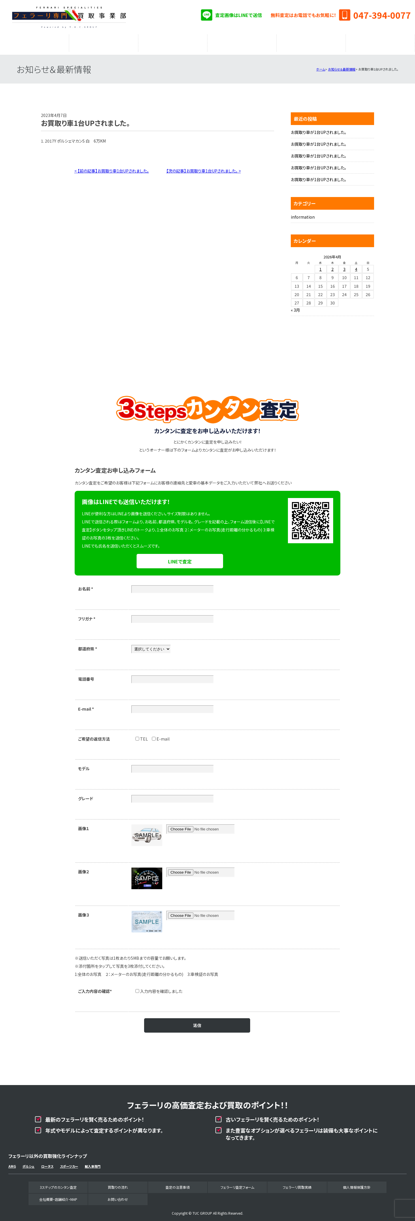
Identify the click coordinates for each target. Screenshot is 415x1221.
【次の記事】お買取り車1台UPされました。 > (203, 168)
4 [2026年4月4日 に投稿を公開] (356, 266)
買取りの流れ (104, 42)
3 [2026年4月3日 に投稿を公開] (344, 266)
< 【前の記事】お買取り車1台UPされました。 (111, 168)
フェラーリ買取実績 (311, 42)
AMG (12, 1163)
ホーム (320, 66)
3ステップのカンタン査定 (34, 42)
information (303, 214)
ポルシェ (28, 1163)
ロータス (47, 1163)
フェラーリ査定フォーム (242, 42)
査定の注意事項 (172, 42)
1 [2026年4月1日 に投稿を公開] (320, 266)
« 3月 (295, 307)
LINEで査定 (180, 558)
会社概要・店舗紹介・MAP (380, 42)
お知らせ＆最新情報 (341, 66)
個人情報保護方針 (357, 1184)
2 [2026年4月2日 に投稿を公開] (332, 266)
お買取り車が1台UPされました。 (318, 129)
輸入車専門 (93, 1163)
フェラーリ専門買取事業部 (69, 17)
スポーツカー (69, 1163)
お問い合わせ (117, 1196)
